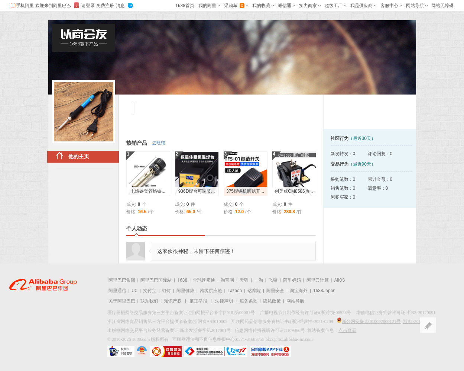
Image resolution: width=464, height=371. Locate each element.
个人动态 (136, 228)
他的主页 (72, 155)
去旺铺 (158, 142)
